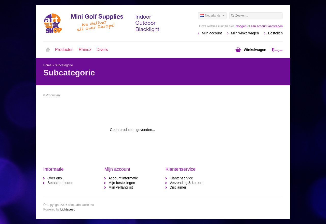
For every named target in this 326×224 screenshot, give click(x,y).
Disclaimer (178, 187)
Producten (64, 49)
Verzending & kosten (186, 183)
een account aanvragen (267, 26)
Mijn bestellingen (121, 183)
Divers (102, 49)
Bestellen (275, 33)
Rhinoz (85, 49)
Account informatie (123, 178)
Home (47, 50)
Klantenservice (181, 178)
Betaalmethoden (60, 183)
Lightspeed (67, 209)
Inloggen (241, 26)
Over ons (54, 178)
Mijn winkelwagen (245, 33)
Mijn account (212, 33)
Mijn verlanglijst (120, 187)
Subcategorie (64, 65)
